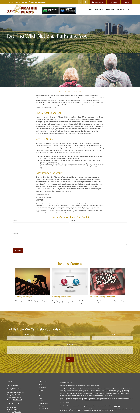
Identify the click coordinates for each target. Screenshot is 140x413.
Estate (41, 390)
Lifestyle (41, 401)
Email (73, 220)
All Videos (42, 406)
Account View (97, 2)
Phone (113, 334)
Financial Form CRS (67, 382)
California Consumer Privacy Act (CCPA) (111, 398)
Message (16, 233)
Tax (40, 395)
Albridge (126, 2)
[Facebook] (85, 2)
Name (15, 220)
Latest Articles (43, 403)
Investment (42, 387)
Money (41, 398)
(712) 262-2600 (16, 412)
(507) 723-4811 (16, 397)
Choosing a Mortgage (61, 297)
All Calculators (43, 408)
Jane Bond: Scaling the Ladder (102, 297)
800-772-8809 (17, 400)
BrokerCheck (95, 385)
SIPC (119, 406)
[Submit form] (18, 250)
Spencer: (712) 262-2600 (37, 2)
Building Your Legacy (24, 297)
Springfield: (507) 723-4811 (17, 2)
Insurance (42, 393)
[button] (91, 9)
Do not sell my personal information (93, 399)
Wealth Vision (113, 2)
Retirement (42, 385)
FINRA (115, 406)
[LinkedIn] (80, 2)
